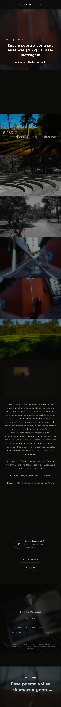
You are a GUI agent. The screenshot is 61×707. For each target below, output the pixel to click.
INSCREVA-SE (50, 634)
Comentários (30, 561)
